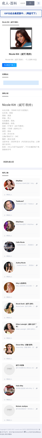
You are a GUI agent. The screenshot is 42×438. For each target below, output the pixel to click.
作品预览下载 (9, 65)
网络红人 (9, 195)
